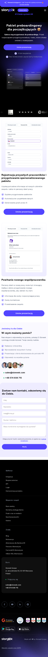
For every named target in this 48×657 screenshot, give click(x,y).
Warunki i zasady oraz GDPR (11, 648)
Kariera (8, 521)
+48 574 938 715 (13, 378)
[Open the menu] (45, 10)
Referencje (10, 539)
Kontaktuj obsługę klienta (14, 510)
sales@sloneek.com (15, 372)
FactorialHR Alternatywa (14, 550)
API (7, 484)
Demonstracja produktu (14, 491)
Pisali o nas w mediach (14, 513)
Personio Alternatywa (13, 547)
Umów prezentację (24, 47)
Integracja (9, 477)
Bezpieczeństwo (12, 480)
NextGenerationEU (12, 517)
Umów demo (23, 10)
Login (8, 487)
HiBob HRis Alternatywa (14, 554)
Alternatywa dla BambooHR (15, 543)
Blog (7, 536)
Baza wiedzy (10, 506)
